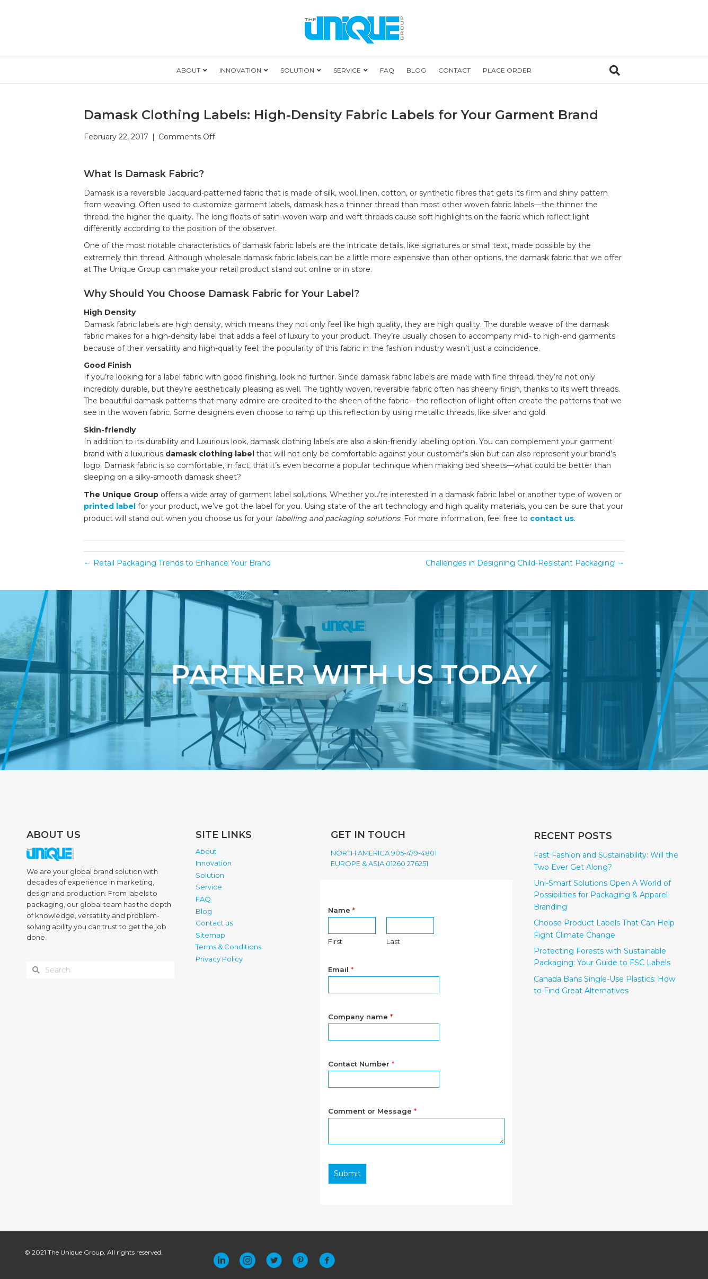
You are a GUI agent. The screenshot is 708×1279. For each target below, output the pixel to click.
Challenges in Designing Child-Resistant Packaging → (525, 563)
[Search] (614, 70)
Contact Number (361, 1064)
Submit (347, 1173)
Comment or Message (372, 1111)
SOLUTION (297, 70)
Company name (360, 1016)
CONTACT (454, 70)
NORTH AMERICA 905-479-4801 (384, 853)
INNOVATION (240, 70)
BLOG (416, 70)
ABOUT (188, 70)
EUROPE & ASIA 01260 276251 (379, 863)
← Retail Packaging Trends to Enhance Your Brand (177, 563)
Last (393, 941)
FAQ (387, 70)
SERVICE (347, 70)
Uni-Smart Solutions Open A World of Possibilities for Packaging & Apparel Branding (602, 895)
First (335, 941)
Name (341, 910)
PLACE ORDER (507, 70)
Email (340, 969)
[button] (221, 1260)
